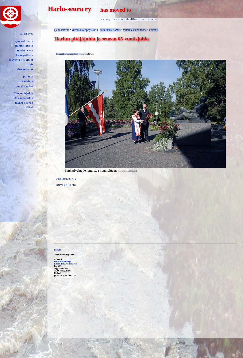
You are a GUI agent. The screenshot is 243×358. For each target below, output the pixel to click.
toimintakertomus (110, 30)
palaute (28, 76)
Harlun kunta (24, 45)
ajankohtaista (24, 41)
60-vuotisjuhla (23, 97)
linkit (29, 64)
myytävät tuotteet (21, 59)
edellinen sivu (67, 178)
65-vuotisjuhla (23, 93)
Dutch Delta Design (62, 261)
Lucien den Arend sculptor (65, 264)
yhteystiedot (25, 69)
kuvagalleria (24, 55)
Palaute (57, 250)
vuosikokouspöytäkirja (85, 30)
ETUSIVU (26, 33)
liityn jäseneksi (23, 86)
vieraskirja (25, 81)
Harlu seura (25, 50)
